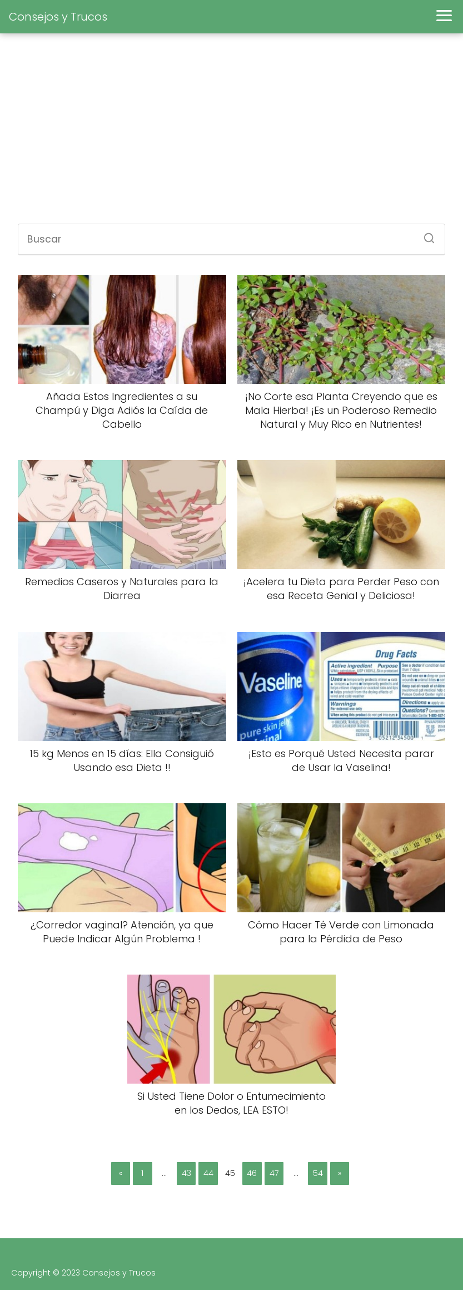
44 (208, 1173)
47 (274, 1173)
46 (252, 1173)
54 (318, 1173)
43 (186, 1173)
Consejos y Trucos (58, 16)
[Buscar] (425, 235)
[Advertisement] (231, 134)
